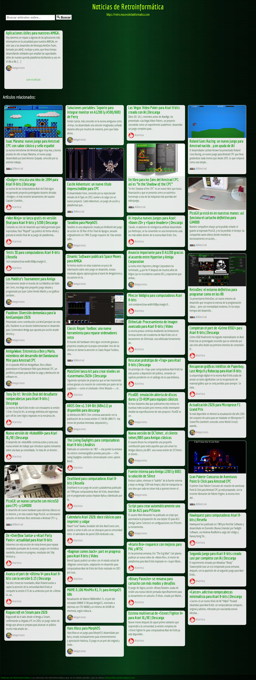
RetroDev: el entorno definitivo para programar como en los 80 (213, 291)
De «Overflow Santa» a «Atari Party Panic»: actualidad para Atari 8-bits (29, 537)
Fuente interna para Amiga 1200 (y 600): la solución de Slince (155, 473)
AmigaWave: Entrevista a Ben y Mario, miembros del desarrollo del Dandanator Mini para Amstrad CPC (32, 355)
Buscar (64, 17)
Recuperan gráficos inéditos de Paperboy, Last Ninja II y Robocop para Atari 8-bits (217, 368)
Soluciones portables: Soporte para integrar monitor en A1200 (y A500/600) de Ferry (94, 112)
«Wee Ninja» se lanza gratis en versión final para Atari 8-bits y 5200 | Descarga (32, 220)
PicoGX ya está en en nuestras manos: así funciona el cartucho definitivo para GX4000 (217, 217)
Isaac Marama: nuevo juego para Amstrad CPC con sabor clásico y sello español (32, 143)
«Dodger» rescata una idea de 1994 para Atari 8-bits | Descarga (32, 181)
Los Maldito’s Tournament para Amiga (30, 278)
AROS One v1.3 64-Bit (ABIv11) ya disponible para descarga (89, 407)
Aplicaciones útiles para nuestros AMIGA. (33, 33)
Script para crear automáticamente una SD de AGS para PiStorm (154, 508)
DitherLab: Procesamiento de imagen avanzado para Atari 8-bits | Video (152, 323)
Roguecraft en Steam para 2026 (26, 612)
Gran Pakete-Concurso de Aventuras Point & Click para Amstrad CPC (213, 478)
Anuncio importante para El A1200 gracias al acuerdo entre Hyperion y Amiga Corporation (155, 257)
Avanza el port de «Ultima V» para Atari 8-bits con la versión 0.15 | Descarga (33, 576)
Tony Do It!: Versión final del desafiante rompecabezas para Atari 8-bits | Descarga (31, 398)
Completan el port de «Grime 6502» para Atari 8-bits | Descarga (216, 330)
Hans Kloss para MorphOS (83, 628)
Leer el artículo (33, 80)
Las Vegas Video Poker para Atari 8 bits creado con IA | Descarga (154, 109)
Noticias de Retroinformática (128, 6)
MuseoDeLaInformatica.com (120, 677)
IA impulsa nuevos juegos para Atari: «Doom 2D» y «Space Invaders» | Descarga (155, 220)
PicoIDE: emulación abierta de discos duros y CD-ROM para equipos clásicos (153, 396)
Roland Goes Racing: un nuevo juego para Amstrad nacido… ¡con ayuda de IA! (216, 143)
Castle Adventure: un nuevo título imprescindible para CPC (89, 186)
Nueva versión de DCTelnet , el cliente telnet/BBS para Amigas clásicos (153, 435)
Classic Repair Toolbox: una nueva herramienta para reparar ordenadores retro (92, 333)
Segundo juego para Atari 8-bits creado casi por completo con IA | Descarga (215, 555)
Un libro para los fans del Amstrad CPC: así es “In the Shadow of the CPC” (153, 181)
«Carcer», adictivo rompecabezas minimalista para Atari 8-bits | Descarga (216, 594)
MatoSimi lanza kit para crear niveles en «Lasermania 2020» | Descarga (93, 373)
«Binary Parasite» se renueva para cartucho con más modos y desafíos (151, 580)
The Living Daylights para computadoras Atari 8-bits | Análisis (93, 442)
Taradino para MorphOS (82, 222)
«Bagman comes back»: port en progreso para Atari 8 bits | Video (94, 553)
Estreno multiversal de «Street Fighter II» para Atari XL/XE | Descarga (155, 615)
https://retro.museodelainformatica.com (128, 14)
